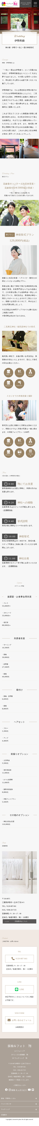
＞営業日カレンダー (19, 1085)
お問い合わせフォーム (19, 1020)
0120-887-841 (19, 958)
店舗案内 (4, 1115)
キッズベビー (21, 1090)
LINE (19, 989)
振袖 (13, 1090)
